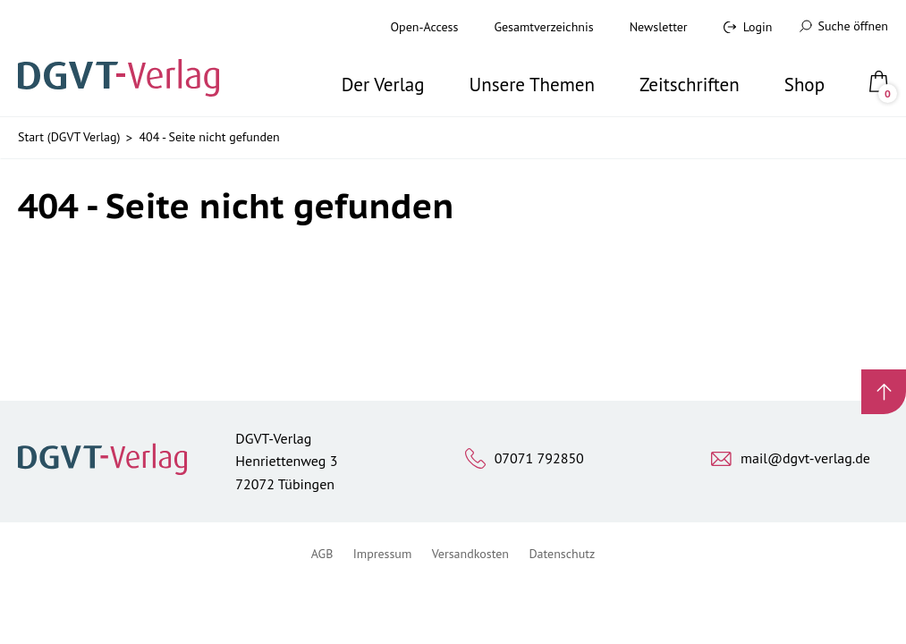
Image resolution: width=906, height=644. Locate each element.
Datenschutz (562, 554)
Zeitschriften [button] (689, 84)
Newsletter (659, 27)
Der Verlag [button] (383, 84)
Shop (804, 84)
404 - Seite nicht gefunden (209, 137)
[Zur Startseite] (124, 58)
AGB (322, 554)
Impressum (382, 554)
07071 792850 (539, 458)
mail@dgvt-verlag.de (805, 458)
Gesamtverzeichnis (543, 27)
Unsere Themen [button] (532, 84)
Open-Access (425, 27)
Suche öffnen (844, 26)
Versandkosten (470, 554)
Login (758, 27)
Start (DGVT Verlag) (69, 137)
